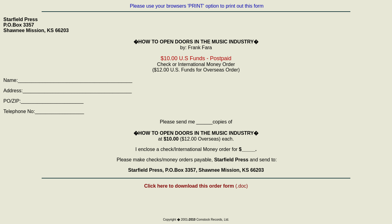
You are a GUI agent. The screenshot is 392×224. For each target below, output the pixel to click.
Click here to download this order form (190, 186)
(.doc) (241, 186)
